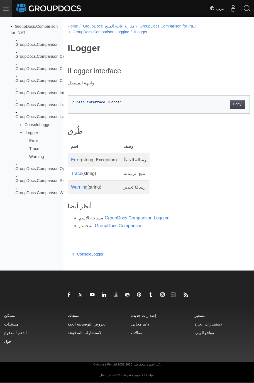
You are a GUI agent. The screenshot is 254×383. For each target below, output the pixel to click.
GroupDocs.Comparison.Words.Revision (52, 193)
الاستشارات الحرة (209, 324)
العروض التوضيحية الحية (87, 324)
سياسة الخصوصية (143, 375)
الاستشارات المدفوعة (85, 332)
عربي (217, 8)
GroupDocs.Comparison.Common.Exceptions (56, 80)
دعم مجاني (140, 324)
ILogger (31, 132)
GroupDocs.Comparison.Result (43, 180)
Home (73, 26)
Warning (36, 156)
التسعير (201, 315)
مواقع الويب (204, 332)
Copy (224, 104)
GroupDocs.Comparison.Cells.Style (47, 56)
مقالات (136, 332)
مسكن (9, 315)
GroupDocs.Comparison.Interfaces (46, 92)
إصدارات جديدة (143, 315)
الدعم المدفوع (15, 332)
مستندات (11, 324)
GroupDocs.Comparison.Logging (45, 116)
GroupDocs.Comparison (37, 44)
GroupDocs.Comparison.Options (45, 168)
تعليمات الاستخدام (119, 375)
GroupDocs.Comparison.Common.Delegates (55, 68)
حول (7, 341)
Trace (34, 148)
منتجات (73, 315)
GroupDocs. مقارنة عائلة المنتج (109, 26)
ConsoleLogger (38, 124)
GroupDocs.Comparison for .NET (168, 26)
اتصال (103, 375)
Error (33, 140)
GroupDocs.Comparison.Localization (48, 104)
